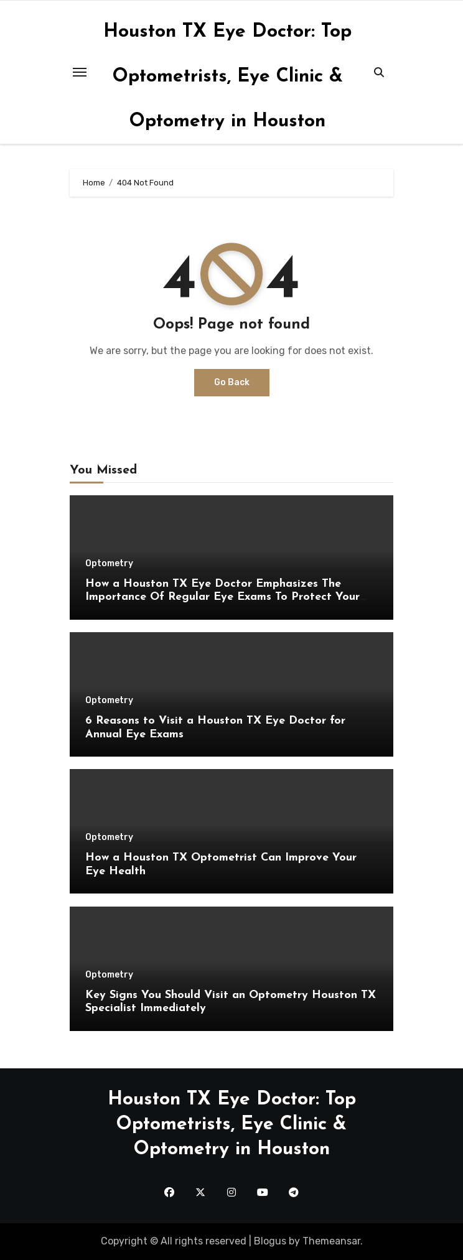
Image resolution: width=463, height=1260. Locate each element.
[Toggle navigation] (80, 72)
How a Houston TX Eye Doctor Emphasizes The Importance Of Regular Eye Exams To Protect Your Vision (222, 597)
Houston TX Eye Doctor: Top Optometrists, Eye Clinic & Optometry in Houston (227, 76)
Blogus (270, 1241)
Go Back (232, 382)
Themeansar (331, 1241)
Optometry (109, 563)
